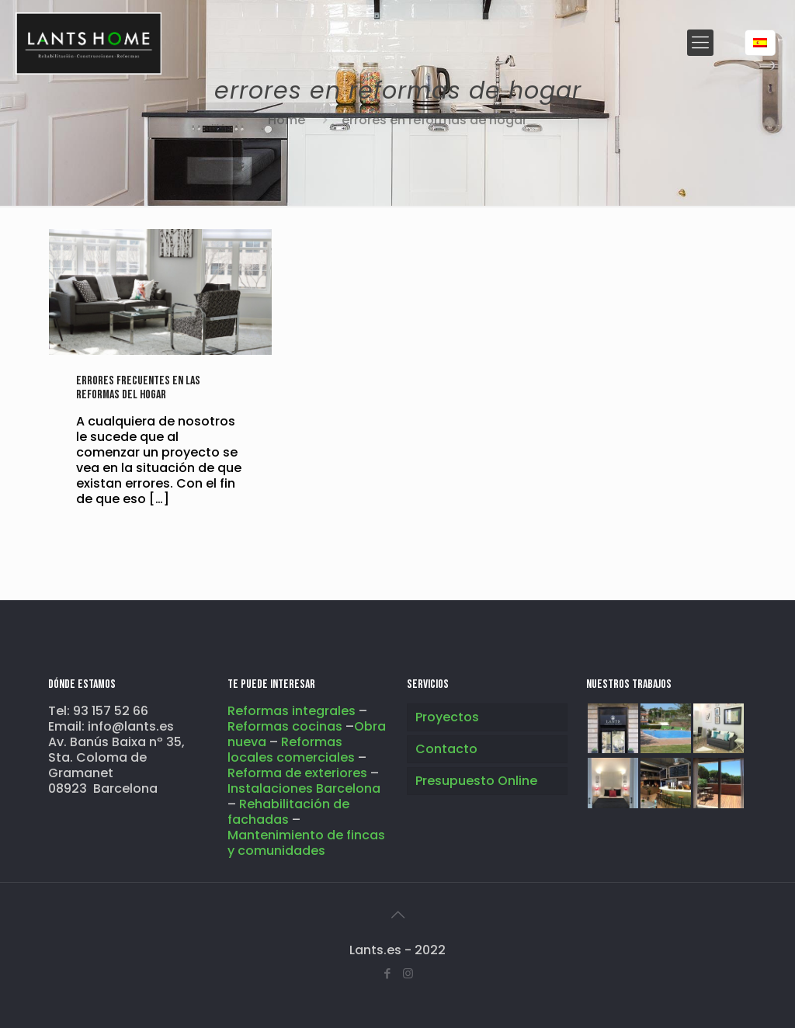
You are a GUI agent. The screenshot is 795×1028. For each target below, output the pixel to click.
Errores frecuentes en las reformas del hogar (138, 387)
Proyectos (447, 717)
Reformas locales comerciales (291, 749)
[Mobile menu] (700, 43)
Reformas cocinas (286, 726)
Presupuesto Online (476, 781)
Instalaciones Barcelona (303, 788)
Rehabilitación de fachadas (288, 811)
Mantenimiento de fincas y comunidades (306, 843)
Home (286, 120)
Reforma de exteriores (297, 773)
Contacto (446, 749)
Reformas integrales (291, 711)
